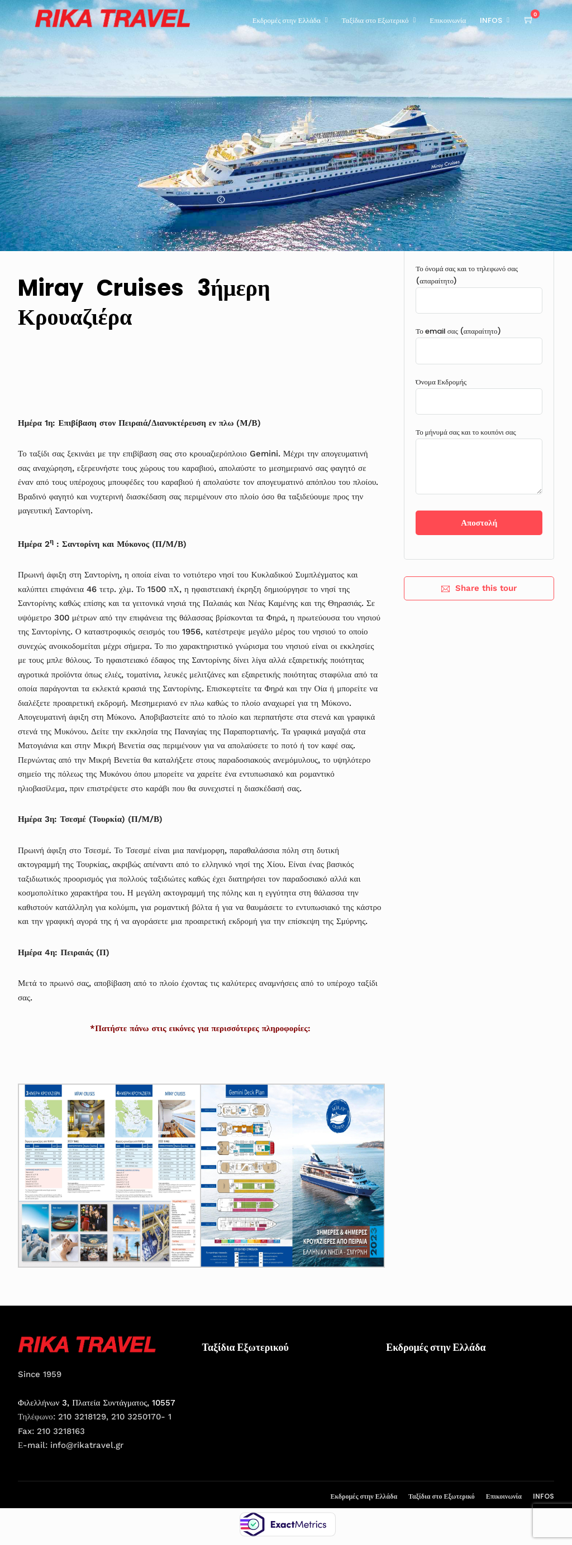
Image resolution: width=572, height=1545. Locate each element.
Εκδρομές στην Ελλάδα (286, 20)
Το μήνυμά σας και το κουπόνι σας (479, 462)
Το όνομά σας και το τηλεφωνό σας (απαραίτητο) (479, 284)
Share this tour (479, 588)
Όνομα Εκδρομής (479, 392)
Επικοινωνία (448, 20)
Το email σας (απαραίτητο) (479, 341)
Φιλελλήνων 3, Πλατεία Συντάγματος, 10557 (96, 1403)
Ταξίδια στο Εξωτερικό (375, 20)
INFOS (491, 20)
